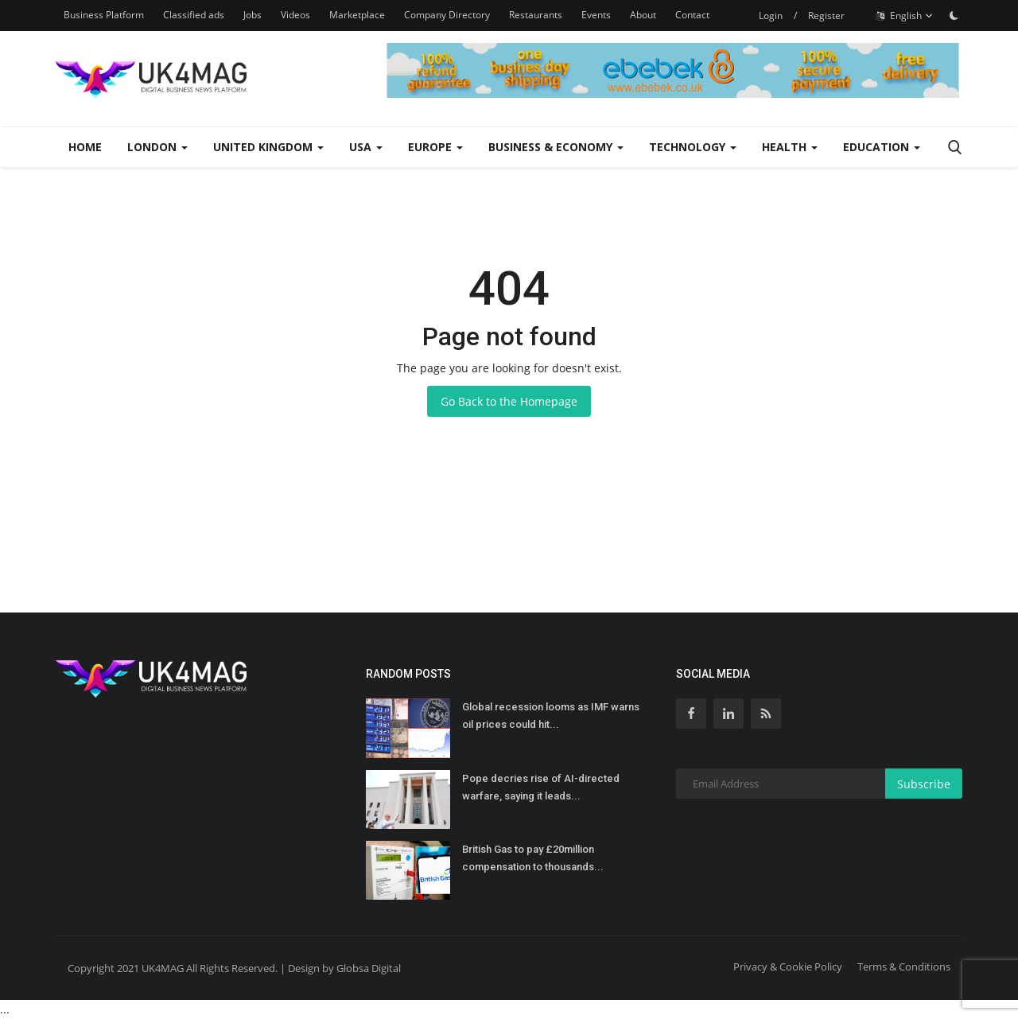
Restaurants (535, 14)
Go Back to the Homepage (509, 401)
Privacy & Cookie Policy (787, 966)
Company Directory (447, 14)
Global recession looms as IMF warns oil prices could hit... (550, 715)
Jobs (252, 14)
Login (771, 15)
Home (85, 146)
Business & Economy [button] (556, 146)
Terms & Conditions (903, 966)
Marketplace (357, 14)
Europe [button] (435, 146)
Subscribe (923, 783)
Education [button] (881, 146)
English (905, 16)
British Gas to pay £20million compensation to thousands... (533, 858)
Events (596, 14)
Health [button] (790, 146)
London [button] (157, 146)
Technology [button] (692, 146)
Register (826, 15)
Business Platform (104, 14)
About (643, 14)
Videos (295, 14)
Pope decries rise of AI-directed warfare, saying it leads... (541, 787)
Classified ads (193, 14)
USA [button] (366, 146)
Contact (692, 14)
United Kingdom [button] (268, 146)
